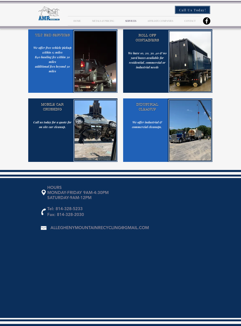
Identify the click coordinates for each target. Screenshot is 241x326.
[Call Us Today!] (192, 10)
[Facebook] (206, 21)
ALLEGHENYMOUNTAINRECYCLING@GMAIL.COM (99, 227)
